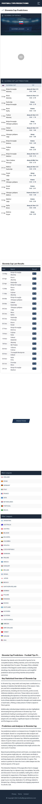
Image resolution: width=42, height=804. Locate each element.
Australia (6, 525)
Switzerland (7, 628)
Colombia (5, 541)
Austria (5, 529)
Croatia (5, 545)
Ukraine (5, 636)
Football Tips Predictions (15, 3)
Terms (20, 794)
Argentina (6, 520)
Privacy (14, 794)
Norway (5, 591)
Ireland (5, 570)
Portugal (6, 506)
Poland (5, 595)
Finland (5, 558)
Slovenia (5, 615)
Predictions (21, 421)
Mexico (5, 582)
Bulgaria (5, 537)
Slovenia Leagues (20, 29)
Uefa (4, 498)
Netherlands (7, 502)
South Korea (7, 619)
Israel (4, 574)
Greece (5, 562)
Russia (5, 603)
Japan (4, 578)
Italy (4, 489)
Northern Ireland (8, 586)
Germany (5, 485)
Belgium (5, 533)
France (5, 493)
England (5, 477)
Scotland (6, 607)
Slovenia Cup (11, 85)
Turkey (5, 632)
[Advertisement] (21, 57)
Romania (5, 599)
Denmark (5, 553)
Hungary (5, 566)
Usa (3, 640)
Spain (4, 481)
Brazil (4, 510)
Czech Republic (7, 549)
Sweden (5, 624)
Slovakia (5, 611)
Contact (26, 794)
